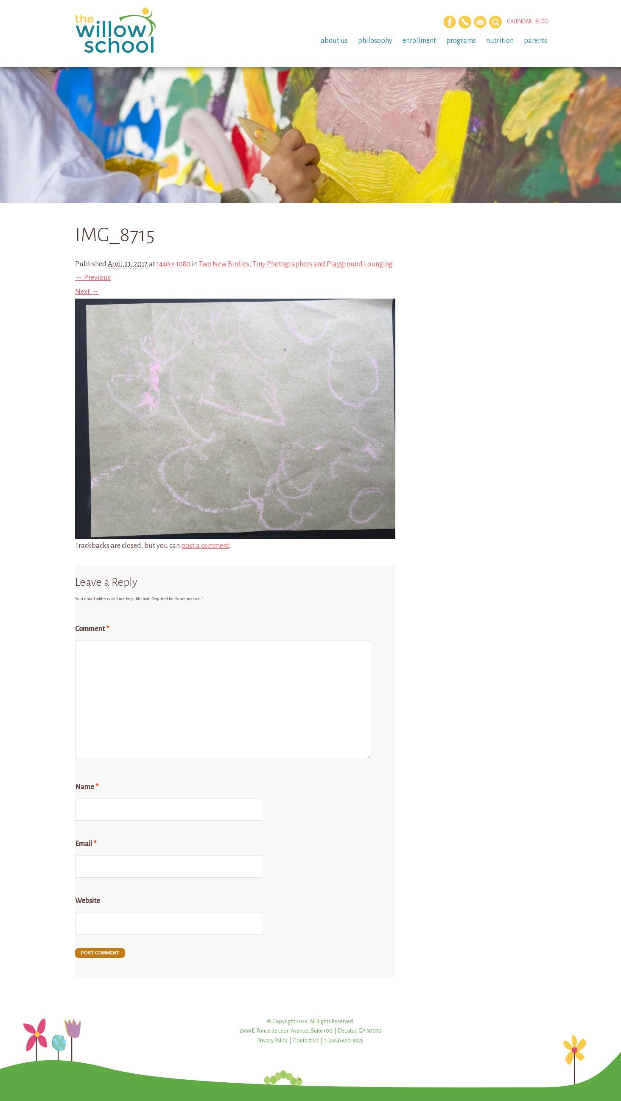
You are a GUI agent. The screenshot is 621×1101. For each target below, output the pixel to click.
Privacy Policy (272, 1041)
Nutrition (500, 41)
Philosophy (375, 41)
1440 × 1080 (173, 264)
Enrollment (419, 41)
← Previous (93, 278)
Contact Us (306, 1041)
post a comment (205, 546)
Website (87, 901)
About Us (334, 41)
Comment (92, 629)
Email (85, 844)
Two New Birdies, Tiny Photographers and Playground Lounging (296, 264)
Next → (87, 292)
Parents (535, 41)
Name (86, 787)
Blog (541, 22)
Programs (461, 41)
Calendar (519, 22)
